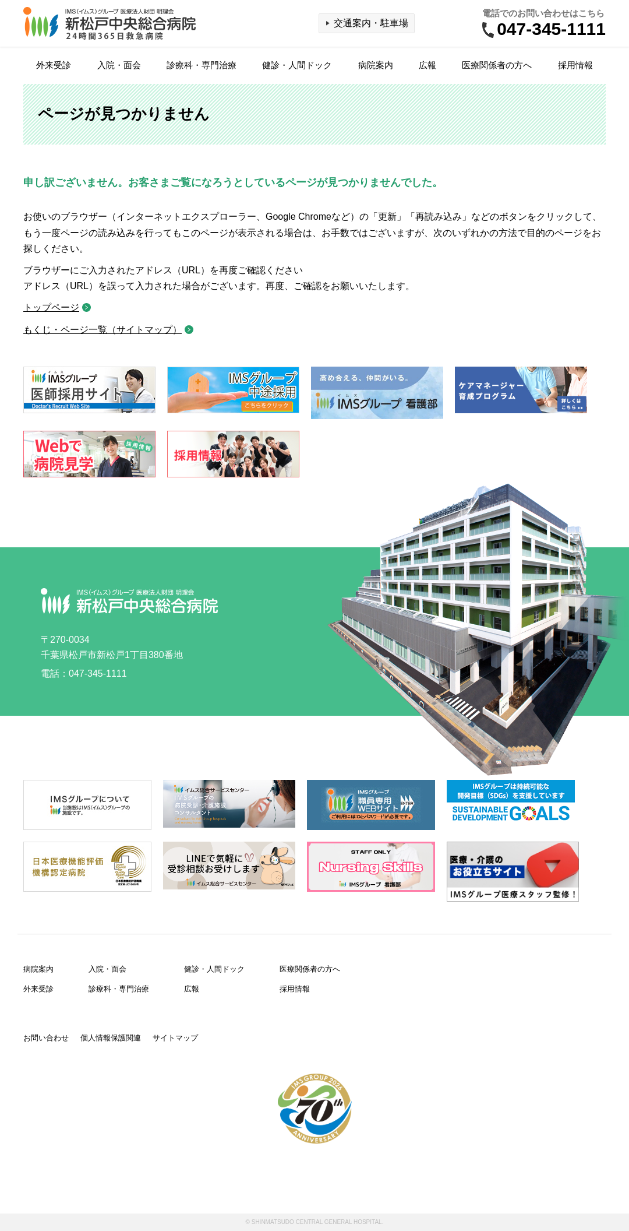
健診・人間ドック (297, 65)
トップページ (51, 307)
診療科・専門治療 (201, 65)
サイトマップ (175, 1037)
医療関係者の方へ (497, 65)
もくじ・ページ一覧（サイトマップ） (102, 330)
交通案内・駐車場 (371, 23)
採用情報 (575, 65)
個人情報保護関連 (110, 1037)
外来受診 (53, 65)
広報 (427, 65)
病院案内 (375, 65)
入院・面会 (119, 65)
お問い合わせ (46, 1037)
